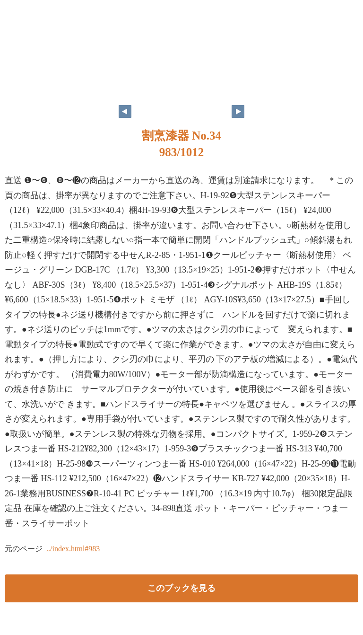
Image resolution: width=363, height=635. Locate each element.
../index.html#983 (73, 549)
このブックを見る (181, 588)
